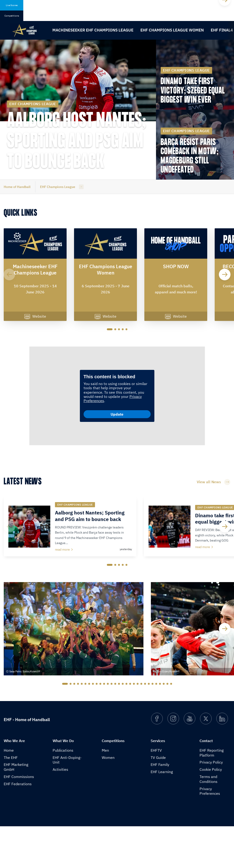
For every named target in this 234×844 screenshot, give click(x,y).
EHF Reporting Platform (212, 770)
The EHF (11, 775)
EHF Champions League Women (172, 30)
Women (108, 775)
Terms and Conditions (208, 797)
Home (9, 767)
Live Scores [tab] (12, 5)
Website (35, 317)
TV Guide (158, 775)
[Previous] (9, 274)
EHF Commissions (19, 794)
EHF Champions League (57, 187)
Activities (60, 787)
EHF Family (160, 782)
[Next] (225, 274)
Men (105, 767)
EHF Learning (162, 789)
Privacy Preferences (210, 808)
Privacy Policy (211, 780)
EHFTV (156, 767)
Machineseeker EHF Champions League (92, 30)
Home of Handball (17, 187)
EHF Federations (18, 801)
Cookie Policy (211, 787)
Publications (63, 767)
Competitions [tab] (11, 15)
